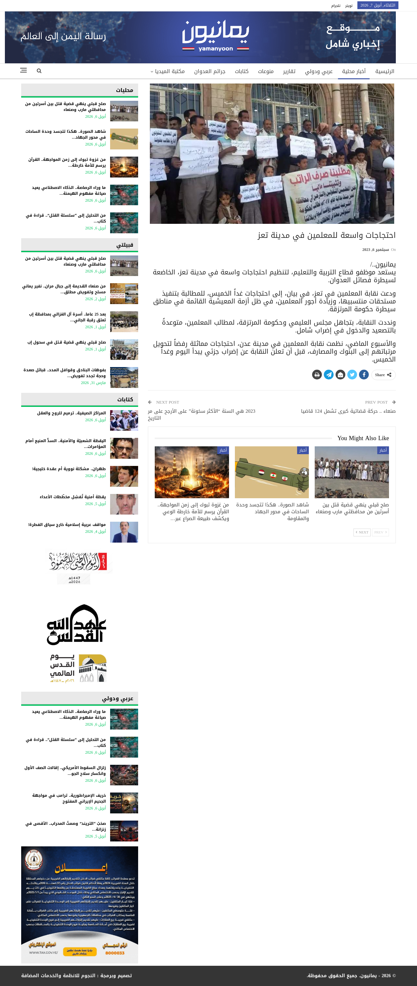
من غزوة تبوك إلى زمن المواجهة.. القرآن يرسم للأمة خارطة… (67, 162)
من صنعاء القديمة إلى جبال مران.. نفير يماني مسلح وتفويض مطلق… (64, 289)
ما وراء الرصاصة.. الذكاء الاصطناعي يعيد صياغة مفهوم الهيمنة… (69, 190)
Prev (380, 532)
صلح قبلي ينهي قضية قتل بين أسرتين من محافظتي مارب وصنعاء (65, 106)
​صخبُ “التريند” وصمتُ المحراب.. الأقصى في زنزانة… (65, 826)
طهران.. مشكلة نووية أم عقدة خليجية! (69, 468)
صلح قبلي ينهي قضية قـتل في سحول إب (66, 342)
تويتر (348, 5)
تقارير (289, 71)
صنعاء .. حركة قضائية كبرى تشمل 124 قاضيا (348, 411)
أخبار (383, 450)
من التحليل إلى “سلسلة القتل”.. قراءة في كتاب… (66, 218)
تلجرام (335, 5)
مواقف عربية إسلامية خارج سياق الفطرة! (67, 524)
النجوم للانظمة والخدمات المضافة (58, 975)
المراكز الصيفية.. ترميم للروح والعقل (71, 413)
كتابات (242, 71)
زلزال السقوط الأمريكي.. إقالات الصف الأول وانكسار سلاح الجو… (65, 770)
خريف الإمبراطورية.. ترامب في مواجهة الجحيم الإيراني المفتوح (69, 798)
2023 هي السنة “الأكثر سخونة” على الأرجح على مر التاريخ (201, 415)
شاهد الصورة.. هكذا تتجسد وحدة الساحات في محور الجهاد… (65, 134)
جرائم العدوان (209, 71)
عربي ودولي (319, 71)
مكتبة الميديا (170, 71)
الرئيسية (385, 71)
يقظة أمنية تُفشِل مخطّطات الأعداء (73, 497)
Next (362, 532)
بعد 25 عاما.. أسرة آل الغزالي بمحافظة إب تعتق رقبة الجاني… (67, 317)
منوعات (266, 71)
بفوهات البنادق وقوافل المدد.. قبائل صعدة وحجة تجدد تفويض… (64, 372)
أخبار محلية (354, 71)
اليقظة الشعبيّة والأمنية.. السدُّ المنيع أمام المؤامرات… (65, 443)
